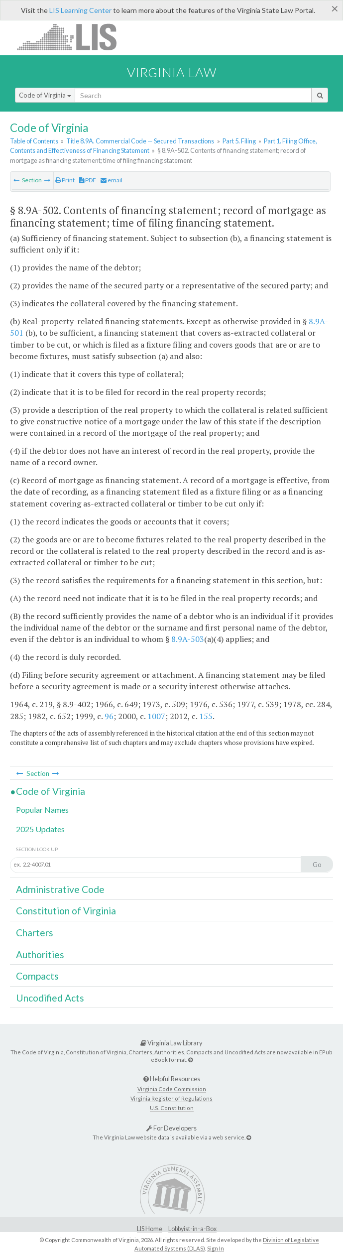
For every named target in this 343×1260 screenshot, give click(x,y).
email (111, 180)
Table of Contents (34, 141)
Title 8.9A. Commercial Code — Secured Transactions (140, 141)
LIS (72, 36)
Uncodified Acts (50, 998)
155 (206, 716)
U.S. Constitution (172, 1108)
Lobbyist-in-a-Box (192, 1229)
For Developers (171, 1128)
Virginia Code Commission (171, 1089)
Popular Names (42, 809)
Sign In (215, 1248)
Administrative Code (60, 889)
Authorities (40, 954)
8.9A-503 (187, 638)
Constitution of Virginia (66, 910)
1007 (156, 716)
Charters (34, 932)
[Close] (335, 8)
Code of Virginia (45, 95)
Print (65, 180)
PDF (87, 180)
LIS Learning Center (80, 10)
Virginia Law (172, 72)
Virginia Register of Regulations (171, 1098)
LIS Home (149, 1229)
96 (109, 716)
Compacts (37, 976)
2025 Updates (40, 829)
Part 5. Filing (239, 141)
